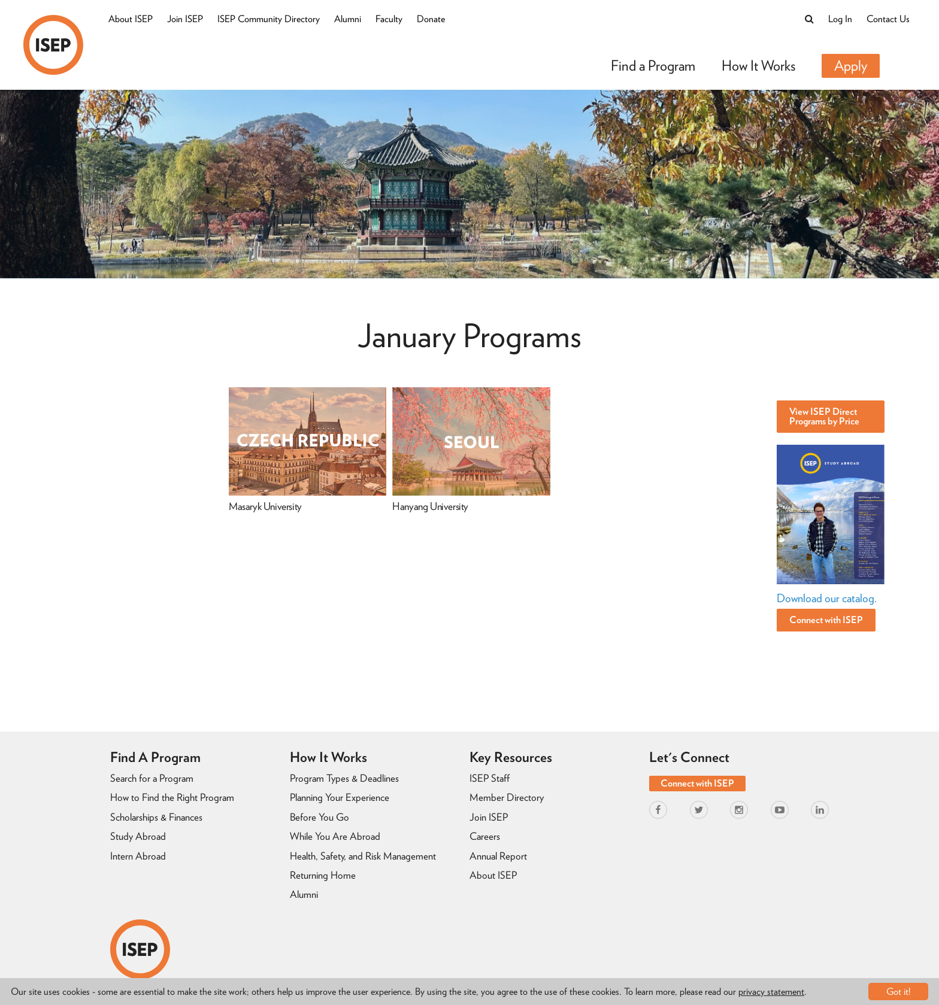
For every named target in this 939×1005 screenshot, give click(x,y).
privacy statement (771, 991)
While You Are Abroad (335, 836)
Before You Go (319, 817)
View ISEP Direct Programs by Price (824, 416)
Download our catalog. (827, 598)
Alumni (347, 19)
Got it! (898, 991)
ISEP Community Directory (268, 19)
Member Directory (506, 797)
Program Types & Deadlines (344, 778)
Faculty (388, 19)
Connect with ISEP (826, 620)
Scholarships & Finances (156, 817)
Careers (484, 836)
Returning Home (323, 875)
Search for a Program (151, 778)
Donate (431, 19)
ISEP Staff (489, 778)
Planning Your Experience (339, 797)
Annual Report (498, 856)
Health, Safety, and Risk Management (363, 856)
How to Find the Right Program (172, 797)
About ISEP (130, 19)
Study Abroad (138, 836)
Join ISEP (185, 19)
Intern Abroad (138, 856)
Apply (850, 65)
